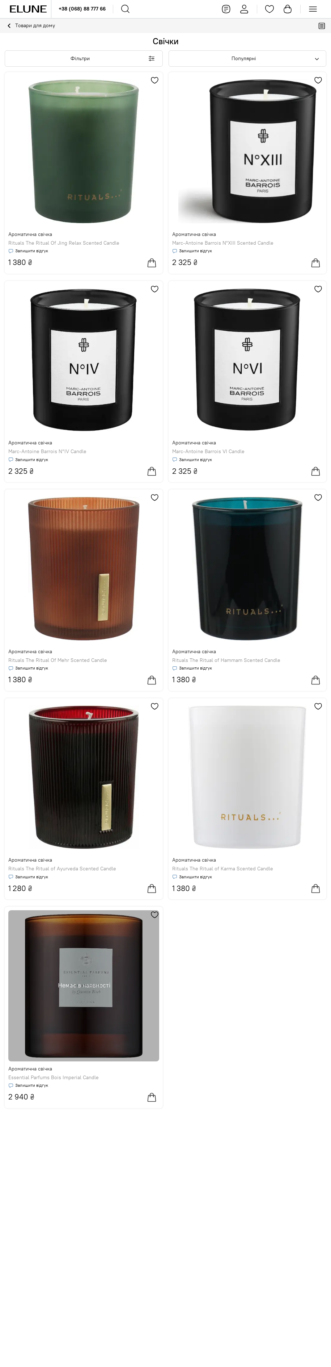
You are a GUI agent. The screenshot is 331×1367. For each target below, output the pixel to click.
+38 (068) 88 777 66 (82, 8)
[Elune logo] (28, 9)
